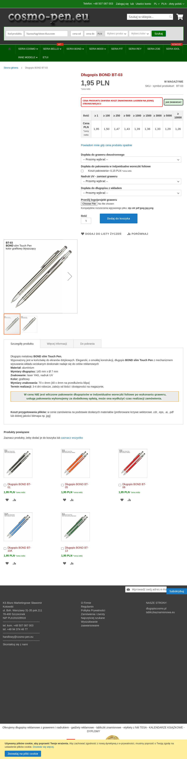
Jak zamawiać (174, 102)
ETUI (45, 57)
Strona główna (11, 67)
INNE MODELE (27, 57)
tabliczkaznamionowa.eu (160, 612)
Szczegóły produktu (22, 343)
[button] (172, 4)
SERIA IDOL (174, 47)
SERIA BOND (74, 48)
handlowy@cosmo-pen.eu (18, 636)
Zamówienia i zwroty (93, 614)
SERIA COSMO (27, 48)
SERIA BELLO (53, 47)
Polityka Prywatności (93, 610)
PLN (100, 33)
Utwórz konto (143, 3)
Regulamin (87, 606)
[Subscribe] (176, 589)
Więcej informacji (57, 343)
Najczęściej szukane (93, 617)
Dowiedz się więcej (43, 746)
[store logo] (49, 19)
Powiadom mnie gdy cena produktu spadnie (106, 145)
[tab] (22, 344)
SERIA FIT (117, 48)
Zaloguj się (122, 3)
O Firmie (86, 602)
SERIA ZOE (153, 48)
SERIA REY (135, 48)
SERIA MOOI (96, 48)
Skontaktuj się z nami (15, 644)
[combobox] (150, 17)
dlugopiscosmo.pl (156, 608)
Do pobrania (87, 343)
